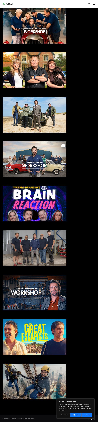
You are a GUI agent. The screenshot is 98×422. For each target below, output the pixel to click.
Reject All (75, 415)
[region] (76, 408)
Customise (64, 415)
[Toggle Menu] (94, 4)
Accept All (87, 415)
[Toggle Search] (89, 4)
